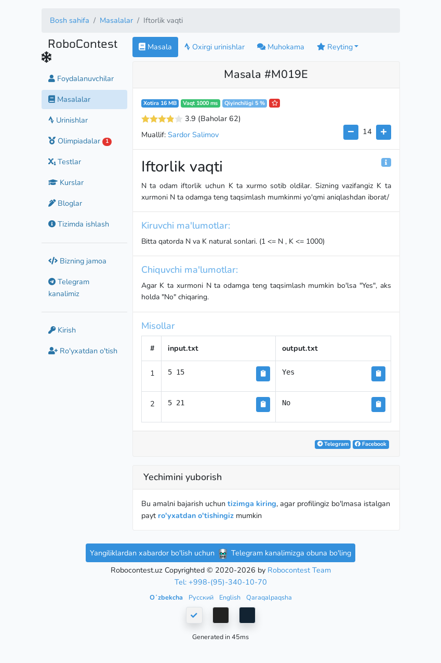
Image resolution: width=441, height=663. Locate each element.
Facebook (370, 444)
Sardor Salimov (193, 134)
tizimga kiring (252, 503)
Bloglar (65, 203)
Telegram (333, 444)
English (230, 597)
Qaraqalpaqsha (269, 597)
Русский (202, 597)
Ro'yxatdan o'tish (82, 351)
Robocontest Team (299, 570)
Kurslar (66, 182)
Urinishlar (68, 120)
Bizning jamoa (77, 261)
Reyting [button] (335, 47)
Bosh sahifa (69, 20)
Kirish (62, 330)
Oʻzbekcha (167, 597)
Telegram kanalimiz (68, 287)
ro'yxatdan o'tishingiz (196, 515)
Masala (155, 47)
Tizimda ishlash (78, 224)
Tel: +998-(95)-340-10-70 (221, 582)
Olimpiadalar (80, 141)
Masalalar (116, 20)
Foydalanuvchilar (81, 78)
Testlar (64, 161)
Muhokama (280, 47)
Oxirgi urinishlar (214, 47)
